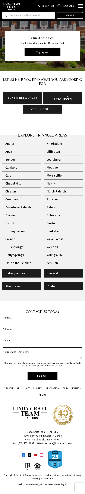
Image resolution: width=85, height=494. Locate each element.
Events (76, 388)
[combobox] (28, 15)
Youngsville (55, 255)
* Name (7, 318)
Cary (8, 175)
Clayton (10, 191)
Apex (8, 151)
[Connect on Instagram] (41, 455)
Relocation (52, 388)
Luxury (37, 388)
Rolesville (53, 215)
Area (66, 388)
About (42, 394)
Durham (11, 215)
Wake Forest (55, 239)
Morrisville (54, 175)
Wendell (52, 247)
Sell (19, 388)
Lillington (53, 151)
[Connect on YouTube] (35, 455)
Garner (10, 239)
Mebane (52, 167)
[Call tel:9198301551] (46, 5)
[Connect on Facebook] (23, 455)
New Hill (52, 183)
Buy (27, 388)
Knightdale (54, 144)
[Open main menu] (80, 5)
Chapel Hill (13, 183)
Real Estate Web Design (30, 484)
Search (69, 15)
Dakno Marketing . (57, 484)
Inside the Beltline (18, 263)
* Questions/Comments (16, 352)
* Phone (7, 329)
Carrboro (11, 167)
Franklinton (13, 223)
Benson (10, 159)
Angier (9, 144)
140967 (56, 439)
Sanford (52, 223)
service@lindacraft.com (54, 443)
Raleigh (52, 207)
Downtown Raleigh (18, 207)
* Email (7, 340)
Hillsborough (14, 247)
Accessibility (47, 478)
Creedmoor (13, 199)
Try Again (42, 52)
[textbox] (30, 15)
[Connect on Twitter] (29, 455)
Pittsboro (53, 199)
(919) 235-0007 (24, 443)
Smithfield (54, 231)
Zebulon (52, 263)
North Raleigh (56, 191)
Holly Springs (14, 255)
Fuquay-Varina (15, 231)
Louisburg (54, 159)
